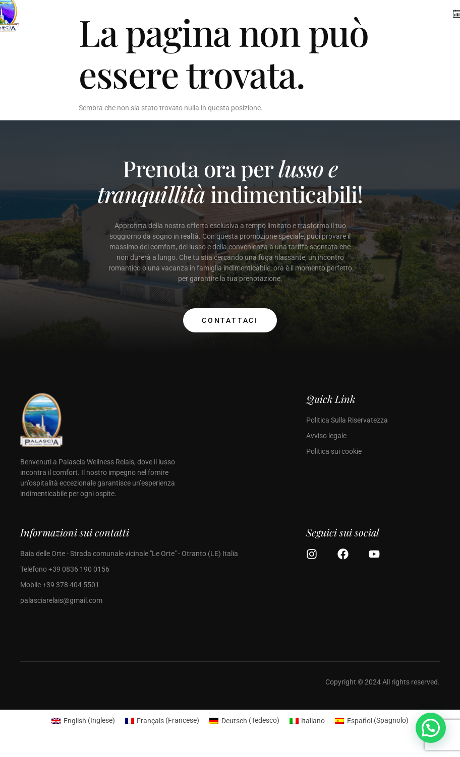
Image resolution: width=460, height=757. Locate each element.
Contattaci (230, 320)
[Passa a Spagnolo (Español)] (372, 720)
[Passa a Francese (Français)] (162, 720)
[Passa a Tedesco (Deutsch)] (244, 720)
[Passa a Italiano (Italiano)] (307, 720)
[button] (431, 728)
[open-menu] (428, 20)
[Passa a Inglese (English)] (83, 720)
